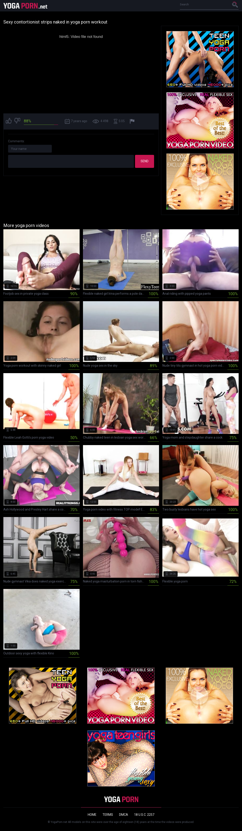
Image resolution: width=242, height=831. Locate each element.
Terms (107, 814)
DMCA (123, 814)
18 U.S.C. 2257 (144, 814)
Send (144, 161)
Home (92, 814)
